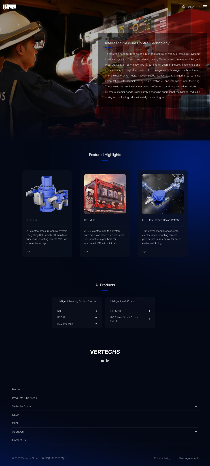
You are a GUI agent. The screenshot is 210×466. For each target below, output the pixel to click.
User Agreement (188, 458)
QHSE (15, 423)
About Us (18, 431)
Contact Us (19, 440)
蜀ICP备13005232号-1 (53, 458)
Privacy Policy (162, 458)
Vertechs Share (21, 406)
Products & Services (24, 398)
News (15, 415)
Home (16, 389)
